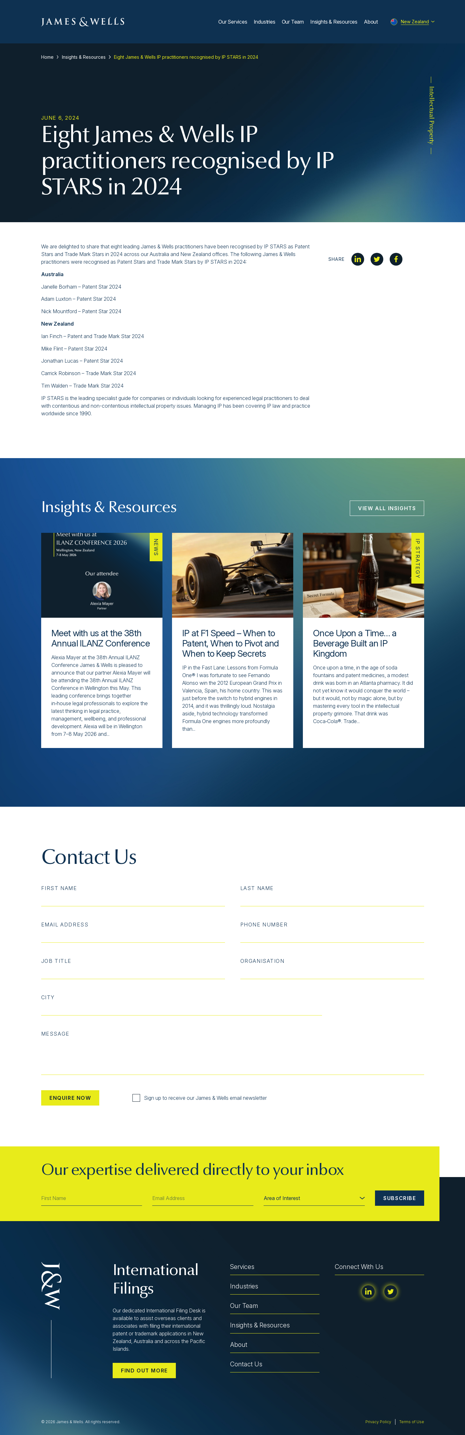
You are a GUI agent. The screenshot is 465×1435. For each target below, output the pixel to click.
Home (47, 57)
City (48, 997)
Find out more (144, 1370)
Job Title (56, 961)
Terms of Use (411, 1421)
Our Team (293, 22)
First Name (59, 888)
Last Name (257, 888)
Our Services (232, 22)
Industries (264, 22)
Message (55, 1034)
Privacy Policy (378, 1421)
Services (242, 1267)
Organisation (262, 961)
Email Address (65, 924)
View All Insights (387, 508)
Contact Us (246, 1364)
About (371, 22)
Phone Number (264, 924)
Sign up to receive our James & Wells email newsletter (199, 1098)
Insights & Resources (333, 22)
